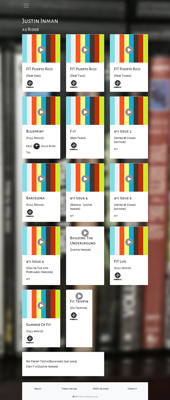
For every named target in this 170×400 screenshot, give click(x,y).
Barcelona (35, 198)
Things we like (69, 388)
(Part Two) (77, 76)
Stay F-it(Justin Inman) (42, 366)
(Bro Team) (78, 138)
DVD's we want (101, 388)
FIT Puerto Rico (39, 69)
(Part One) (33, 76)
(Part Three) (122, 76)
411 (116, 148)
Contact (132, 388)
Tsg (28, 152)
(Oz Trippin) (78, 308)
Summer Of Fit (38, 324)
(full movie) (122, 268)
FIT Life (120, 261)
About (37, 388)
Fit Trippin (79, 301)
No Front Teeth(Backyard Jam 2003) (51, 361)
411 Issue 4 (79, 198)
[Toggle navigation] (26, 6)
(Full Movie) (35, 138)
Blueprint (35, 131)
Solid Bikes (48, 146)
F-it (73, 131)
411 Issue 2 (123, 131)
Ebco (29, 146)
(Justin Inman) (80, 249)
